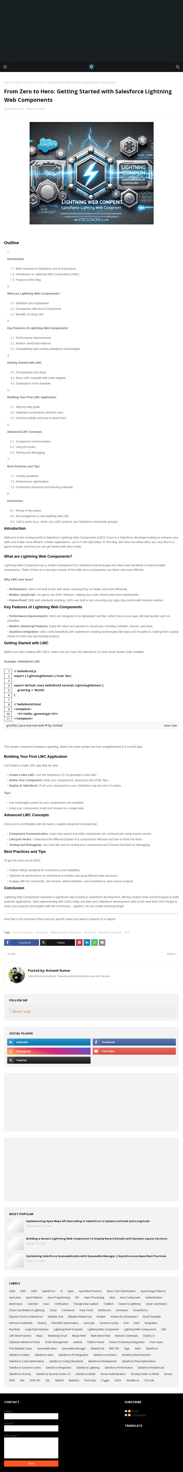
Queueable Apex (47, 1348)
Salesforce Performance (119, 1367)
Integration (151, 1323)
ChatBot (108, 1304)
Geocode (89, 1323)
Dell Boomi (104, 1310)
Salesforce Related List (151, 1367)
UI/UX (17, 82)
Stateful (59, 1380)
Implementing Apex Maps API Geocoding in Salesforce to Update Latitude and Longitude (88, 1221)
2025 (23, 1291)
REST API (114, 1348)
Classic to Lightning (129, 1304)
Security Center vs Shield (145, 1374)
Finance (42, 1323)
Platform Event (95, 1342)
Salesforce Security (20, 1374)
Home (7, 82)
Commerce (68, 1310)
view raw (170, 725)
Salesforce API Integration (73, 1355)
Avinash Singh (21, 1011)
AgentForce (48, 1291)
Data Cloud (86, 1310)
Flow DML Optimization (65, 1323)
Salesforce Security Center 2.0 (53, 1374)
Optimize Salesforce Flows (24, 1342)
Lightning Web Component (65, 932)
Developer (41, 932)
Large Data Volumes (36, 1329)
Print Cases (156, 1342)
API (77, 1297)
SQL (47, 1380)
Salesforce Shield (85, 1374)
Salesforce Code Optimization (26, 1361)
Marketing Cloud (57, 1335)
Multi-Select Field (100, 1335)
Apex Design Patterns (153, 1291)
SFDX (12, 1380)
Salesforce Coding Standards (66, 1361)
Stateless (74, 1380)
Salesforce (90, 932)
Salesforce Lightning (109, 932)
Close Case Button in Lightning (26, 1310)
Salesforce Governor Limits (25, 1367)
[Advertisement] (91, 31)
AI (61, 1291)
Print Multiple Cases (20, 1348)
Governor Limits (109, 1323)
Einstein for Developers (124, 1316)
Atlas (112, 1297)
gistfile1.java (16, 725)
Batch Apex (15, 1304)
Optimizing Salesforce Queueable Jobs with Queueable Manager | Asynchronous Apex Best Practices (96, 1256)
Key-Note (14, 1329)
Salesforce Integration (58, 1367)
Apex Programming (58, 1297)
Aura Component (23, 932)
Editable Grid (55, 1316)
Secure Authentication (113, 1374)
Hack (136, 1323)
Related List (97, 1348)
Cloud (52, 1310)
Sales (138, 1348)
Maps (39, 1335)
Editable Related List (80, 1316)
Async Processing (94, 1297)
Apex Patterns (34, 1297)
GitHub (58, 725)
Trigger (105, 1380)
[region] (91, 695)
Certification (61, 1304)
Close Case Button (156, 1304)
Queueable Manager (74, 1348)
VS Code (149, 1380)
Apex (71, 1291)
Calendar (33, 1304)
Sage (127, 1348)
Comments (137, 1415)
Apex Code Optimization (121, 1291)
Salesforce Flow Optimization (139, 1361)
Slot (22, 1380)
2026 (34, 1291)
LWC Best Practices (20, 1335)
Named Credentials (126, 1335)
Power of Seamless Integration (127, 1342)
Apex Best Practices (90, 1291)
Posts (133, 1411)
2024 (12, 1291)
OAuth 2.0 (148, 1335)
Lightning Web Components (140, 1329)
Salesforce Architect (104, 1355)
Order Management (56, 1342)
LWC (163, 1329)
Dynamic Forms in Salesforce (26, 1316)
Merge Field (79, 1335)
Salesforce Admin (19, 1355)
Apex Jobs (15, 1297)
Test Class (90, 1380)
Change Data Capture (86, 1304)
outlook (77, 1342)
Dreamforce (141, 1310)
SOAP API (35, 1380)
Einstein (101, 1316)
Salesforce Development (102, 1361)
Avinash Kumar (15, 108)
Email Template (152, 1316)
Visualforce (132, 1380)
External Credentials (20, 1323)
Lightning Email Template (68, 1329)
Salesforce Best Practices (136, 1355)
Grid (126, 1323)
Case (46, 1304)
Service (168, 1374)
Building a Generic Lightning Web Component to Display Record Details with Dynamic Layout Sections (96, 1238)
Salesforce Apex (44, 1355)
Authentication (153, 1297)
